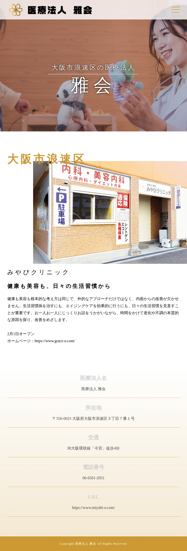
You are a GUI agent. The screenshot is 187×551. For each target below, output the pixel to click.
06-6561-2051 (94, 479)
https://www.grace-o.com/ (55, 341)
